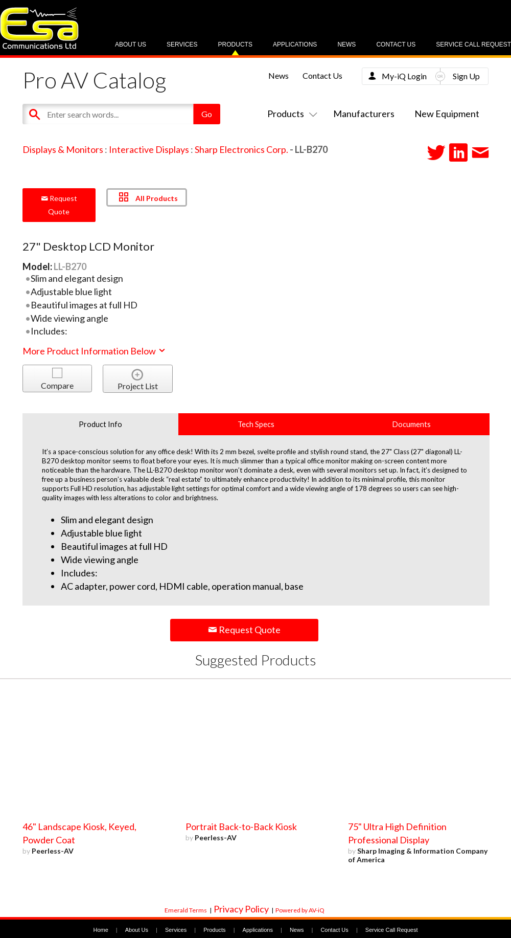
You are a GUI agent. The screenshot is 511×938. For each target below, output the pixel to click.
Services (182, 44)
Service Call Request (473, 44)
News (346, 44)
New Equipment (446, 113)
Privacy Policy (241, 908)
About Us (130, 44)
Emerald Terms (186, 910)
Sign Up (466, 76)
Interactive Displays (149, 149)
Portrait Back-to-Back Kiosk (241, 826)
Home (100, 930)
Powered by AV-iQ (299, 910)
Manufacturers (363, 113)
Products (235, 44)
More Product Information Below (94, 350)
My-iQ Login (404, 76)
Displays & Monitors (62, 149)
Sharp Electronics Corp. (241, 149)
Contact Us (395, 44)
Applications (295, 44)
